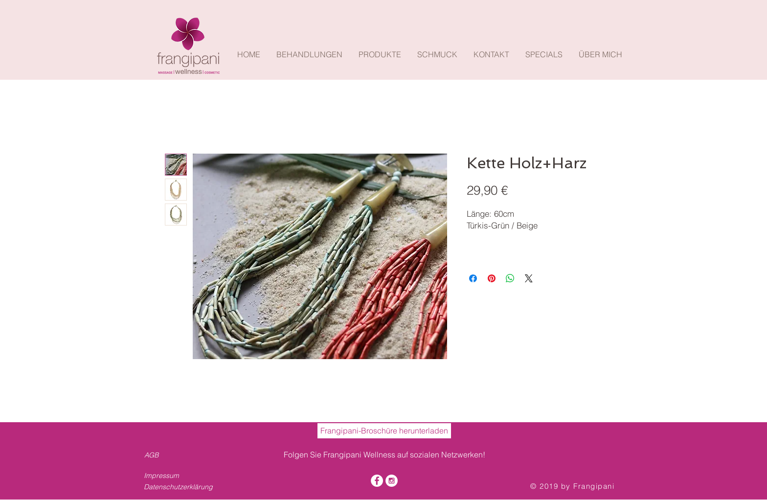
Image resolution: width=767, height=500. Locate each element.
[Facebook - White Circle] (377, 481)
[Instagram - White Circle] (391, 481)
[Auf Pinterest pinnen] (491, 278)
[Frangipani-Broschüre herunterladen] (384, 430)
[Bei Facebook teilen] (473, 278)
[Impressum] (173, 476)
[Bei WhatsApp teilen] (510, 278)
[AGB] (153, 455)
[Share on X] (529, 278)
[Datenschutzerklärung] (181, 487)
